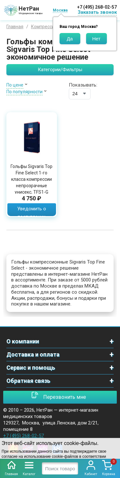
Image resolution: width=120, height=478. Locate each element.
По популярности (24, 91)
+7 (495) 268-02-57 (97, 7)
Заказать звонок (97, 12)
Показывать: (83, 85)
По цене (14, 85)
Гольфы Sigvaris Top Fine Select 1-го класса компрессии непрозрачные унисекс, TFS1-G (31, 179)
